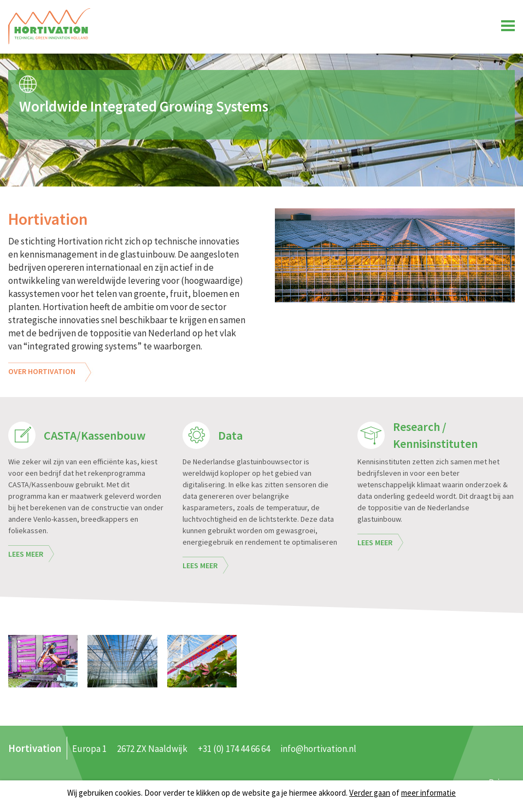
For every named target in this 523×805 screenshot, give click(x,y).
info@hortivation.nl (318, 749)
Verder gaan (369, 793)
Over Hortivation (41, 371)
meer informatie (428, 793)
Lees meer (25, 554)
